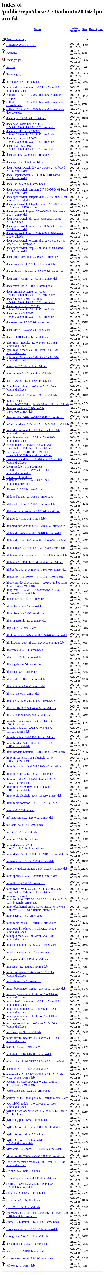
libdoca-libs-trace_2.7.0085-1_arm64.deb (30, 504)
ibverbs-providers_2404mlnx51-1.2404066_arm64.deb (25, 410)
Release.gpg (13, 74)
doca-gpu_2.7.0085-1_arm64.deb (25, 162)
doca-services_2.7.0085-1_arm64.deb (28, 329)
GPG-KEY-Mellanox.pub (21, 45)
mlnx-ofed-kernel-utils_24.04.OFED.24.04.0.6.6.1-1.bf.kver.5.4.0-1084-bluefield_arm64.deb (36, 908)
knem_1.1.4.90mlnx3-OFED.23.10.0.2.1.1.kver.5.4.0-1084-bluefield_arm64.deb (28, 480)
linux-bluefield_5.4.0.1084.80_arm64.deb (30, 737)
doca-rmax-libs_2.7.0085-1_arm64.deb (29, 285)
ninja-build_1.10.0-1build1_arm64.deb (28, 1054)
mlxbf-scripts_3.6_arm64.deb (23, 1032)
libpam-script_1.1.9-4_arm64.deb (25, 598)
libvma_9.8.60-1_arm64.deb (22, 693)
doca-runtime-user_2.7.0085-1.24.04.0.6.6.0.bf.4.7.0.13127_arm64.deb (30, 308)
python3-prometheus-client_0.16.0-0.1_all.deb (33, 1127)
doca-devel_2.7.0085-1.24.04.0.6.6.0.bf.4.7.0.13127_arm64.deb (30, 147)
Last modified (75, 29)
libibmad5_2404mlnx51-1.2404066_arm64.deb (33, 533)
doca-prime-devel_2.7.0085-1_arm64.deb (30, 264)
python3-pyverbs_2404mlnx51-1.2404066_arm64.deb (24, 1141)
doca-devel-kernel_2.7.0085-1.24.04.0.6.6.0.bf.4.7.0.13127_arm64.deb (30, 133)
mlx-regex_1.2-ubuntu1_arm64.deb (27, 966)
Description (96, 29)
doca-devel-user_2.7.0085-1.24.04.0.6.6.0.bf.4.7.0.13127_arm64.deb (30, 140)
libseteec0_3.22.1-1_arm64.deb (24, 649)
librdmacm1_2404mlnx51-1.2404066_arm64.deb (35, 642)
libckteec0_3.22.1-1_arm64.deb (24, 489)
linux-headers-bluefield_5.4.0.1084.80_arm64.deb (35, 751)
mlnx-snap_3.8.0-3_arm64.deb (24, 915)
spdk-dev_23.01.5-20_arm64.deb (25, 1192)
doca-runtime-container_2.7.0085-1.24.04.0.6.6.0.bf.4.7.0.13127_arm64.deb (30, 293)
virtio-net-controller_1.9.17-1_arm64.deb (30, 1258)
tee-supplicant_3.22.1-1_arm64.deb (27, 1243)
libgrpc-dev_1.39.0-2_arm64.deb (25, 518)
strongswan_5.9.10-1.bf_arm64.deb (27, 1236)
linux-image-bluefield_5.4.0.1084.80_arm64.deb (34, 766)
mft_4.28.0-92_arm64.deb (21, 832)
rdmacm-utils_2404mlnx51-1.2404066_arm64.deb (35, 1156)
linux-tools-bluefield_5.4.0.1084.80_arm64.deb (34, 795)
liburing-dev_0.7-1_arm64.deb (24, 664)
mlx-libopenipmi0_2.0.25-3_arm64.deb (29, 952)
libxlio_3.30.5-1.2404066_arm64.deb (28, 715)
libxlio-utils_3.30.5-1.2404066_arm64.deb (31, 708)
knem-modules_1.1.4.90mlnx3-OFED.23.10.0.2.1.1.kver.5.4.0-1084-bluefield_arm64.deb (28, 470)
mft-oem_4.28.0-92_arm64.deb (24, 824)
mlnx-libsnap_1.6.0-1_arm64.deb (25, 883)
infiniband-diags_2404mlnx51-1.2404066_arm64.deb (37, 424)
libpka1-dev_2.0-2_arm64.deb (24, 606)
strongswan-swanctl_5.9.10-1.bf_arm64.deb (32, 1229)
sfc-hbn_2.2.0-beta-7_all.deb (23, 1170)
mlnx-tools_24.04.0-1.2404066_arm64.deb (31, 922)
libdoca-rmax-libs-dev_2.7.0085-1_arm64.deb (33, 511)
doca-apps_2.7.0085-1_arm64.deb (26, 118)
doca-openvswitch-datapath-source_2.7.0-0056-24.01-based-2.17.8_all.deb (34, 206)
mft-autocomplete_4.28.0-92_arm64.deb (29, 817)
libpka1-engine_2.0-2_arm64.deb (25, 613)
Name (37, 29)
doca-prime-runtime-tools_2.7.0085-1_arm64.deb (35, 271)
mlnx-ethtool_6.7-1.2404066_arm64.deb (30, 861)
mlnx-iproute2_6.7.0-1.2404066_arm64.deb (31, 875)
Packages (11, 52)
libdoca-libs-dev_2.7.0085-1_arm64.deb (29, 496)
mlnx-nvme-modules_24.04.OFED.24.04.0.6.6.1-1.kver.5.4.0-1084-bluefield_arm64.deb (35, 890)
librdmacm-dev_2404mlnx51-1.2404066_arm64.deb (36, 635)
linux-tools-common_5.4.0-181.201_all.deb (31, 802)
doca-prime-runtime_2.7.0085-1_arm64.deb (31, 278)
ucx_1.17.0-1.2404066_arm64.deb (26, 1251)
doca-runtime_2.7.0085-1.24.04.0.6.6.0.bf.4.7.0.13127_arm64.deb (30, 315)
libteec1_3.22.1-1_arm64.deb (23, 657)
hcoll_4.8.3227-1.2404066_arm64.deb (28, 380)
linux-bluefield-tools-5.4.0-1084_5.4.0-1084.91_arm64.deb (29, 730)
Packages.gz (13, 59)
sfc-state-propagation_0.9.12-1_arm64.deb (31, 1178)
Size (84, 29)
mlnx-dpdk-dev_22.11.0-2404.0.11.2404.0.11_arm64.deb (25, 846)
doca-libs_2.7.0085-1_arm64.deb (25, 183)
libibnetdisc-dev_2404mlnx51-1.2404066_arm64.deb (37, 540)
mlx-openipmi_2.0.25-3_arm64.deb (27, 959)
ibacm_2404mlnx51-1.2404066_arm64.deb (31, 395)
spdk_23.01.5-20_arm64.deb (23, 1207)
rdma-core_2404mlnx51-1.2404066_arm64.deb (34, 1148)
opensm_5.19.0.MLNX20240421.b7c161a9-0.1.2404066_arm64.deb (32, 1083)
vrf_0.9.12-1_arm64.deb (20, 1265)
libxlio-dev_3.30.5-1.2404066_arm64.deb (30, 700)
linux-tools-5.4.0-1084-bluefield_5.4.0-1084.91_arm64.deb (29, 788)
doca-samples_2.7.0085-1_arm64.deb (28, 322)
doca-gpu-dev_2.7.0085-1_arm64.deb (28, 154)
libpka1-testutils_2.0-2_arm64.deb (26, 620)
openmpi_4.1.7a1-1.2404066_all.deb (27, 1068)
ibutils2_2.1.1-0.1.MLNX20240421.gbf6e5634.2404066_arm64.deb (37, 402)
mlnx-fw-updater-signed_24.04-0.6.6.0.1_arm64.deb (37, 868)
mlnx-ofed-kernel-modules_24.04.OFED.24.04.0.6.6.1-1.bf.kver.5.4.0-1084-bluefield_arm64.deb (36, 899)
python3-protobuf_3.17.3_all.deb (25, 1134)
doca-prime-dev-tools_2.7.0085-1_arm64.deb (32, 256)
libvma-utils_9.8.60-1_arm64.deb (25, 686)
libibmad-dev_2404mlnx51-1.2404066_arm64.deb (35, 525)
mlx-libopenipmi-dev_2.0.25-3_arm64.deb (31, 944)
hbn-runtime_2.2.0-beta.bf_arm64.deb (28, 373)
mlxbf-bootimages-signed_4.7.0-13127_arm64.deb (36, 988)
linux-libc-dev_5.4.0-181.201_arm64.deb (30, 773)
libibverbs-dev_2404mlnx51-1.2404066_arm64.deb (36, 569)
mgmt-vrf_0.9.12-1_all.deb (22, 839)
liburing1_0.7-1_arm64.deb (22, 671)
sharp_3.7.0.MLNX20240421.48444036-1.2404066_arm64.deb (30, 1185)
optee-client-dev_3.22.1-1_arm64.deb (28, 1090)
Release (10, 67)
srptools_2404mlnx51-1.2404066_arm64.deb (32, 1221)
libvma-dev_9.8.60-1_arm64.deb (25, 679)
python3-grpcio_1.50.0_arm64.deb (26, 1119)
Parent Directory (16, 39)
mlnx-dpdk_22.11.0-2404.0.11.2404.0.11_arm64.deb (37, 854)
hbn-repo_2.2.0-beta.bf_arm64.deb (26, 366)
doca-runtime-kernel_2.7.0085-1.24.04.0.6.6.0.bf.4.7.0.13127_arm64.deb (30, 300)
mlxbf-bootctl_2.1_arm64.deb (23, 981)
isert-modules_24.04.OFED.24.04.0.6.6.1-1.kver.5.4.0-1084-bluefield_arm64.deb (30, 453)
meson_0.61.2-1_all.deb (20, 810)
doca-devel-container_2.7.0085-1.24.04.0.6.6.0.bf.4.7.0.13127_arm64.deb (30, 125)
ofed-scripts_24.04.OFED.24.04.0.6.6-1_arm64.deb (36, 1061)
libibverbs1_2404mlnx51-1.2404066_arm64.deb (34, 576)
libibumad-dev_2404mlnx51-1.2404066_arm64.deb (36, 555)
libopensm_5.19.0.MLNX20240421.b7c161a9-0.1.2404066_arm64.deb (33, 591)
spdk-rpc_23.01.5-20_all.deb (23, 1200)
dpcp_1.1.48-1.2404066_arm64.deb (27, 337)
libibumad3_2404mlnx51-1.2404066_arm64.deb (34, 562)
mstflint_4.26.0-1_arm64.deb (23, 1046)
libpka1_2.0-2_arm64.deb (21, 627)
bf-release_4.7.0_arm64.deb (22, 81)
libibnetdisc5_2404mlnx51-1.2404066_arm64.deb (35, 547)
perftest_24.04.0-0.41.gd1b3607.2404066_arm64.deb (37, 1097)
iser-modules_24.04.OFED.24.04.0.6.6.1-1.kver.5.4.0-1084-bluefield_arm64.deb (30, 446)
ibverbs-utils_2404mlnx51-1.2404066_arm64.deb (35, 417)
